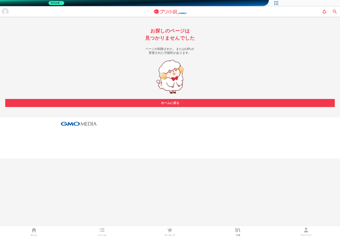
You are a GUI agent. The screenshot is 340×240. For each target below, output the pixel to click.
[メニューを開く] (5, 11)
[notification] (324, 11)
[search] (335, 11)
